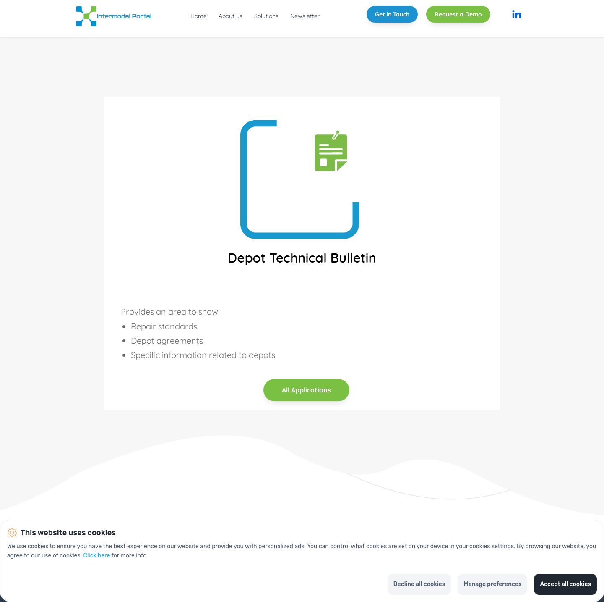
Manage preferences (492, 584)
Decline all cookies (419, 584)
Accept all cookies (565, 584)
